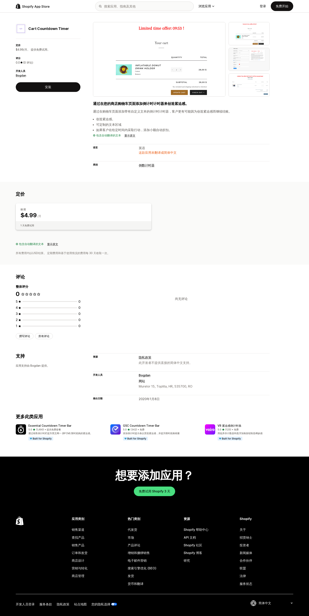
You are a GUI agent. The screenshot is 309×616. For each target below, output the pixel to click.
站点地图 (80, 604)
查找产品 (78, 537)
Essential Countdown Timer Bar (49, 425)
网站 (142, 381)
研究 (187, 560)
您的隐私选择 (100, 604)
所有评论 (43, 336)
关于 (243, 530)
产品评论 (134, 545)
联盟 (243, 568)
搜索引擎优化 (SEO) (142, 568)
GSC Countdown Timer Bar (141, 425)
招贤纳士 (246, 537)
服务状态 (246, 584)
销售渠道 (78, 530)
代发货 (132, 530)
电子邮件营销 (137, 560)
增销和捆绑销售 (139, 553)
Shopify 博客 (193, 553)
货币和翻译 (135, 584)
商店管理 (78, 576)
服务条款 (45, 604)
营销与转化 (79, 568)
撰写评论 (24, 336)
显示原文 (129, 135)
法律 (243, 576)
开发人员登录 (25, 604)
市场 (131, 537)
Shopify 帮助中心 (196, 530)
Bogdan (21, 75)
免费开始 (282, 6)
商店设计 (78, 560)
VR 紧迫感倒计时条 (229, 425)
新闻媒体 (246, 553)
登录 (263, 6)
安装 (48, 87)
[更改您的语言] (275, 603)
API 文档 (190, 537)
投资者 (244, 545)
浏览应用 (206, 6)
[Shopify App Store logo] (33, 6)
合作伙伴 (246, 560)
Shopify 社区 (193, 545)
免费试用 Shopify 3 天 (154, 491)
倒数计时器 (146, 165)
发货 (131, 576)
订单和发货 (79, 553)
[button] (60, 432)
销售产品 (78, 545)
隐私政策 (145, 357)
